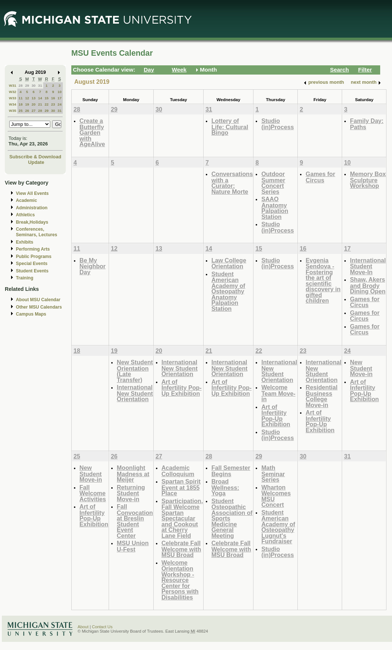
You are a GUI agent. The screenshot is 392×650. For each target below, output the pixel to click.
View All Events (32, 193)
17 (60, 98)
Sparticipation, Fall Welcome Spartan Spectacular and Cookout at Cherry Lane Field (182, 518)
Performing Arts (33, 249)
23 (53, 104)
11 (20, 98)
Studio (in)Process (277, 123)
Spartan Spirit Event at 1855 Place (181, 487)
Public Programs (33, 256)
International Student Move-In (368, 266)
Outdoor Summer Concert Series (273, 183)
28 (20, 85)
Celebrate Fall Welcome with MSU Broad (181, 549)
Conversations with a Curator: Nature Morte (232, 183)
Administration (31, 207)
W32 (12, 92)
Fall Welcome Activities (92, 493)
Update (36, 162)
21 (40, 104)
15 (47, 98)
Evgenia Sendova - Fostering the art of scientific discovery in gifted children (323, 280)
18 (20, 104)
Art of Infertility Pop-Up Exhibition (181, 387)
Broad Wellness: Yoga (225, 487)
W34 (12, 104)
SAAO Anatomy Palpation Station (274, 208)
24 (60, 104)
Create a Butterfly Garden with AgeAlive (92, 132)
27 (33, 111)
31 (40, 85)
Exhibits (24, 242)
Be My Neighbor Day (92, 266)
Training (24, 278)
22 (47, 104)
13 (33, 98)
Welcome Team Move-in (278, 393)
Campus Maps (31, 314)
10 (60, 92)
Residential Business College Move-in (321, 396)
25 (20, 111)
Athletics (25, 214)
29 (27, 85)
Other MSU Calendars (39, 307)
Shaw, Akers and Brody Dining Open (367, 285)
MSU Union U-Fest (133, 546)
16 (53, 98)
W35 (12, 111)
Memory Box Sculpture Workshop (368, 180)
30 (33, 85)
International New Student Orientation (135, 393)
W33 (12, 98)
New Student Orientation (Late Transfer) (135, 371)
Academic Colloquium (177, 470)
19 (27, 104)
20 (33, 104)
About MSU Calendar (38, 299)
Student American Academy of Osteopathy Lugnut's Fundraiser (278, 527)
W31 (12, 85)
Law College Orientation (228, 263)
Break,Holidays (32, 222)
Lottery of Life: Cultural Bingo (229, 126)
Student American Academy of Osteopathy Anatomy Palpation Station (228, 291)
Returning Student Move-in (131, 493)
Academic (26, 200)
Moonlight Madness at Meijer (133, 473)
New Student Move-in (361, 368)
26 (27, 111)
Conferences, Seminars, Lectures (36, 232)
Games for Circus (320, 177)
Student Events (32, 271)
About (83, 627)
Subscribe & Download (35, 156)
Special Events (31, 263)
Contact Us (102, 627)
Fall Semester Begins (230, 470)
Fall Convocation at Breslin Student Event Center (135, 521)
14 (40, 98)
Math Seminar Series (273, 473)
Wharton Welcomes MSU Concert (276, 496)
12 (27, 98)
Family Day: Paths (367, 123)
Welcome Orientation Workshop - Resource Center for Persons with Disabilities (180, 580)
